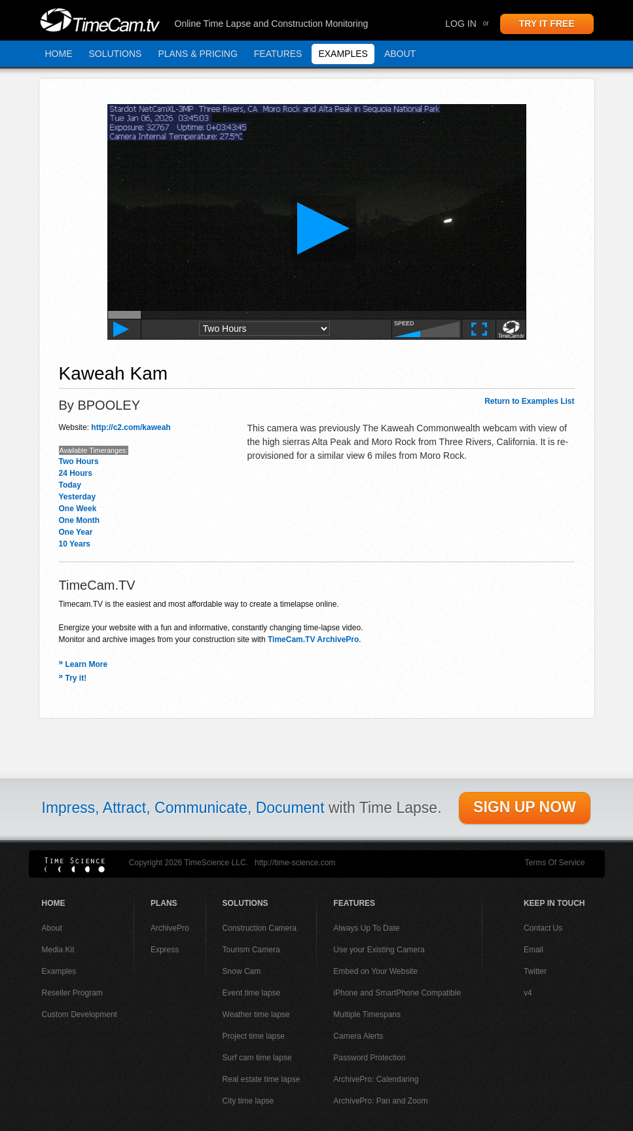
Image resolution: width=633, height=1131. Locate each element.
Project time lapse (254, 1036)
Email (533, 949)
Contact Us (543, 928)
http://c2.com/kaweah (130, 427)
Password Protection (369, 1057)
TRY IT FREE (547, 23)
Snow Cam (242, 971)
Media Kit (58, 949)
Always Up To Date (366, 928)
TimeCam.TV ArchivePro (313, 639)
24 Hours (75, 473)
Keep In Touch (554, 903)
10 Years (75, 543)
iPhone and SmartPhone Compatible (397, 992)
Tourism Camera (251, 949)
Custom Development (79, 1014)
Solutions (115, 53)
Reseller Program (72, 992)
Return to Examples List (529, 401)
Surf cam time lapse (257, 1057)
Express (165, 949)
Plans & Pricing (197, 53)
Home (59, 53)
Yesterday (77, 496)
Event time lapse (252, 992)
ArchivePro (170, 928)
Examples (342, 53)
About (400, 53)
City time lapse (248, 1100)
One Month (79, 520)
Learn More (83, 664)
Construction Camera (260, 928)
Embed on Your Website (375, 971)
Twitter (535, 971)
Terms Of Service (554, 862)
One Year (76, 532)
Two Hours (79, 461)
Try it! (73, 678)
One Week (78, 508)
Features (278, 53)
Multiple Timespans (367, 1014)
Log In (460, 23)
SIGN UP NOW (524, 807)
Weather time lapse (256, 1014)
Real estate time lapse (261, 1079)
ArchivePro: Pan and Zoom (380, 1100)
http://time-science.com (295, 862)
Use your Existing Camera (378, 949)
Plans (164, 903)
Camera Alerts (358, 1036)
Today (70, 485)
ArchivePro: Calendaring (375, 1079)
